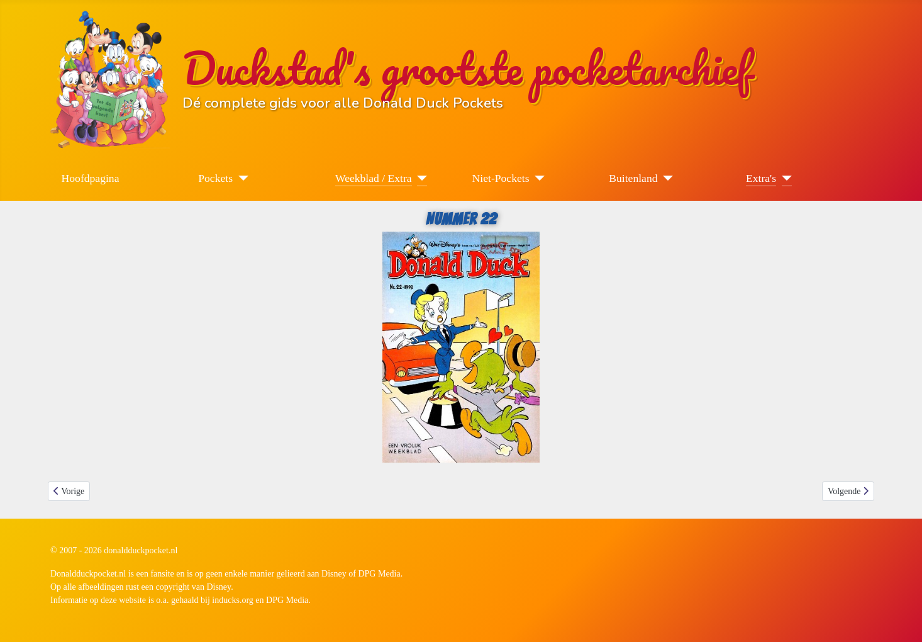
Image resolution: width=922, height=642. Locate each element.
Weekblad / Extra (373, 178)
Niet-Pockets (501, 178)
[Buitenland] (666, 178)
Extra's (761, 178)
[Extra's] (784, 178)
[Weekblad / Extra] (420, 178)
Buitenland (633, 178)
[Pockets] (240, 178)
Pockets (215, 178)
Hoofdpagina (90, 178)
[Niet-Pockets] (537, 178)
